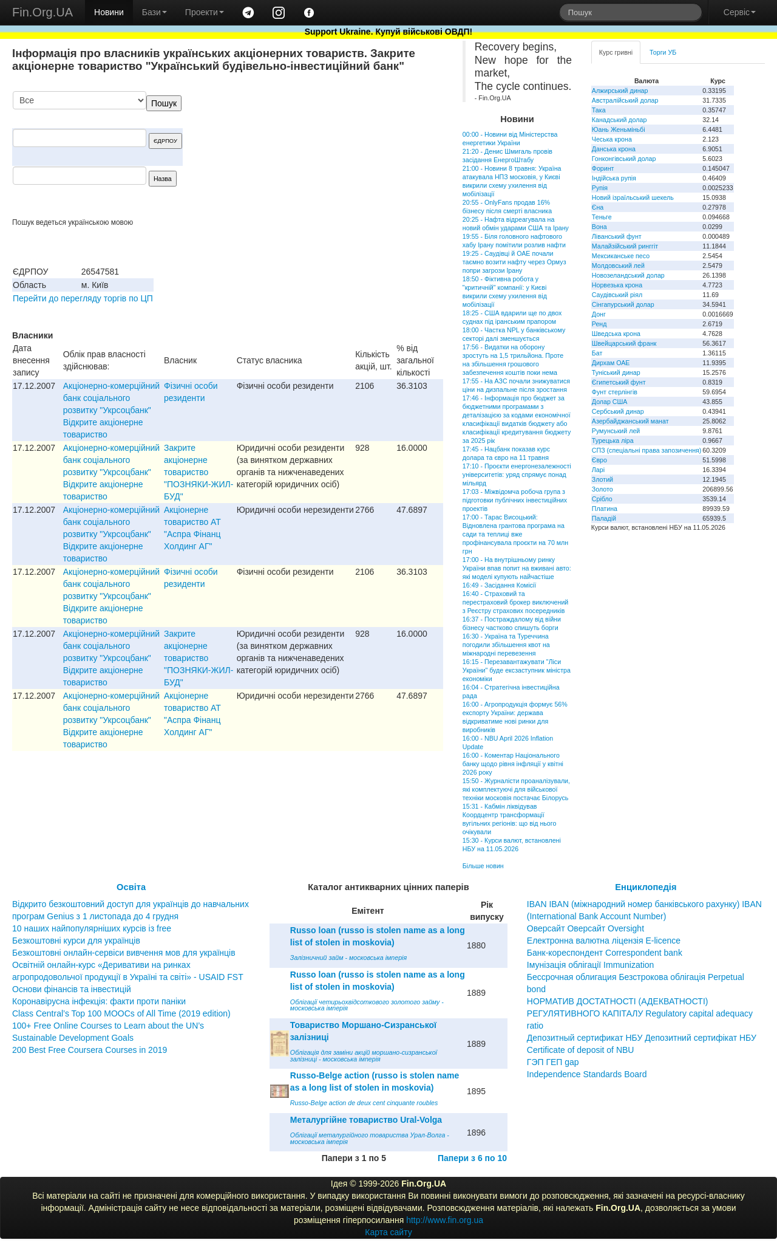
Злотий (602, 479)
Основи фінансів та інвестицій (71, 989)
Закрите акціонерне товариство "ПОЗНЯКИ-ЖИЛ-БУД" (198, 472)
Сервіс (740, 12)
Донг (599, 314)
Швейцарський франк (624, 343)
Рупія (600, 187)
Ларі (598, 469)
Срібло (602, 498)
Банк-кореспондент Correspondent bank (604, 953)
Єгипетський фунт (619, 382)
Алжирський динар (620, 90)
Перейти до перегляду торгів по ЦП (83, 298)
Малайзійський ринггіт (625, 246)
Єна (597, 207)
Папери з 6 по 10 (472, 1158)
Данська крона (614, 149)
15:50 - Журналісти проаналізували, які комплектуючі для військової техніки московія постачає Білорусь (516, 789)
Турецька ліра (613, 440)
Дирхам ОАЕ (611, 362)
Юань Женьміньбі (618, 129)
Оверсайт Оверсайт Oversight (585, 928)
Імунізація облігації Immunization (590, 965)
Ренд (599, 323)
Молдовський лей (618, 265)
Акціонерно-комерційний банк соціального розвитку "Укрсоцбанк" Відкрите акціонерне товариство (111, 410)
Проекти (204, 12)
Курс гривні (616, 52)
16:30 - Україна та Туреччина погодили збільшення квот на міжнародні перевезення (506, 644)
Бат (597, 353)
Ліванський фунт (617, 236)
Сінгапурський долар (623, 304)
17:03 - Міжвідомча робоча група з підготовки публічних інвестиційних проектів (515, 500)
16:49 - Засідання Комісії (499, 585)
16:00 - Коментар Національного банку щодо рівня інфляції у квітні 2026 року (513, 764)
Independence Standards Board (587, 1074)
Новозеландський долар (628, 275)
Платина (604, 508)
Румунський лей (616, 430)
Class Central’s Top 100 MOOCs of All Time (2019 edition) (121, 1013)
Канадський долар (619, 119)
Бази (154, 12)
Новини (109, 12)
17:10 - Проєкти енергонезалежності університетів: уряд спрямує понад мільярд (517, 474)
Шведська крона (616, 333)
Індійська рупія (614, 178)
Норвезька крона (617, 285)
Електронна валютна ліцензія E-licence (603, 940)
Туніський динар (616, 372)
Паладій (604, 518)
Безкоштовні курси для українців (76, 940)
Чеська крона (612, 139)
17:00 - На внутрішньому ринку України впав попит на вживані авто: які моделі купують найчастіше (517, 568)
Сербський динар (618, 411)
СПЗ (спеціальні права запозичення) (647, 450)
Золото (602, 489)
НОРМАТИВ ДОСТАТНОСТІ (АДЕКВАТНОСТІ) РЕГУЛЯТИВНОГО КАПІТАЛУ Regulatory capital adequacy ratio (640, 1013)
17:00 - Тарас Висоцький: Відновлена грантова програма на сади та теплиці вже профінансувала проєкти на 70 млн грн (515, 534)
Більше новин (483, 865)
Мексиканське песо (621, 255)
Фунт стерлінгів (614, 392)
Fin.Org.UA (42, 12)
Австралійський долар (625, 100)
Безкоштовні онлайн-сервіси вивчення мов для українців (124, 953)
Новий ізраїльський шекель (633, 197)
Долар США (610, 401)
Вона (599, 226)
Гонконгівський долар (624, 158)
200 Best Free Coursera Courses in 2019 (89, 1050)
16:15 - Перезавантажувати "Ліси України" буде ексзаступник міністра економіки (517, 670)
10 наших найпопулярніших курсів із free (91, 928)
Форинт (603, 168)
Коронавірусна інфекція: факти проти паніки (99, 1001)
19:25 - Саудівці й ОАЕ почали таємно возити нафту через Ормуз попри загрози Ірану (514, 262)
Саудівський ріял (617, 294)
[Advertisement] (352, 154)
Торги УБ (663, 52)
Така (599, 110)
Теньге (602, 217)
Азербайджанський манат (630, 421)
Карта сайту (388, 1232)
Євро (599, 460)
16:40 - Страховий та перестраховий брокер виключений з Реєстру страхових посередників (515, 602)
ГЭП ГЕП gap (553, 1062)
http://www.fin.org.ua (444, 1220)
